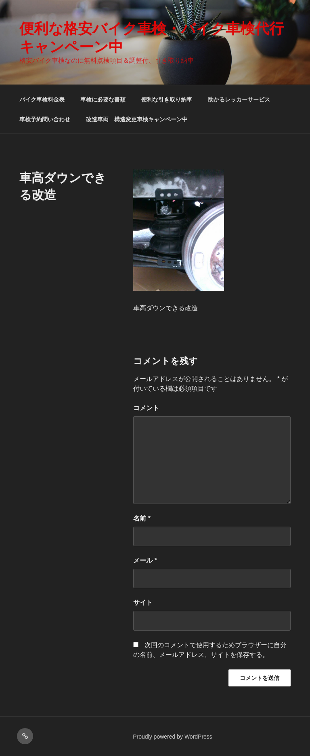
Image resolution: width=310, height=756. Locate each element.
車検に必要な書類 (103, 99)
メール (145, 560)
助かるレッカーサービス (239, 99)
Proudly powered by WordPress (172, 736)
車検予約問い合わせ (44, 119)
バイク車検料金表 (42, 99)
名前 (142, 518)
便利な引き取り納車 (166, 99)
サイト (143, 602)
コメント (146, 407)
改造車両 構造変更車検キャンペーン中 (137, 119)
